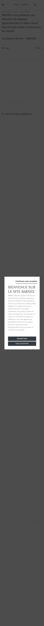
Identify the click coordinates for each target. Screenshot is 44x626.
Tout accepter (21, 343)
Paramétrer (22, 339)
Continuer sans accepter (26, 281)
